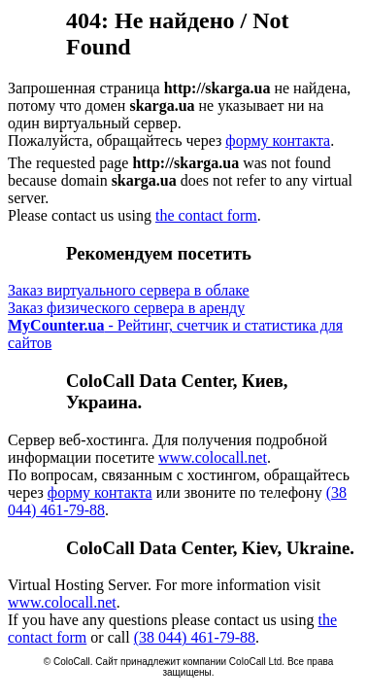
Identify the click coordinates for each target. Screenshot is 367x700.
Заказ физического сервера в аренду (126, 307)
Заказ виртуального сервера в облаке (129, 290)
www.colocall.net (212, 457)
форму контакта (277, 140)
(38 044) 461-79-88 (194, 637)
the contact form (206, 215)
